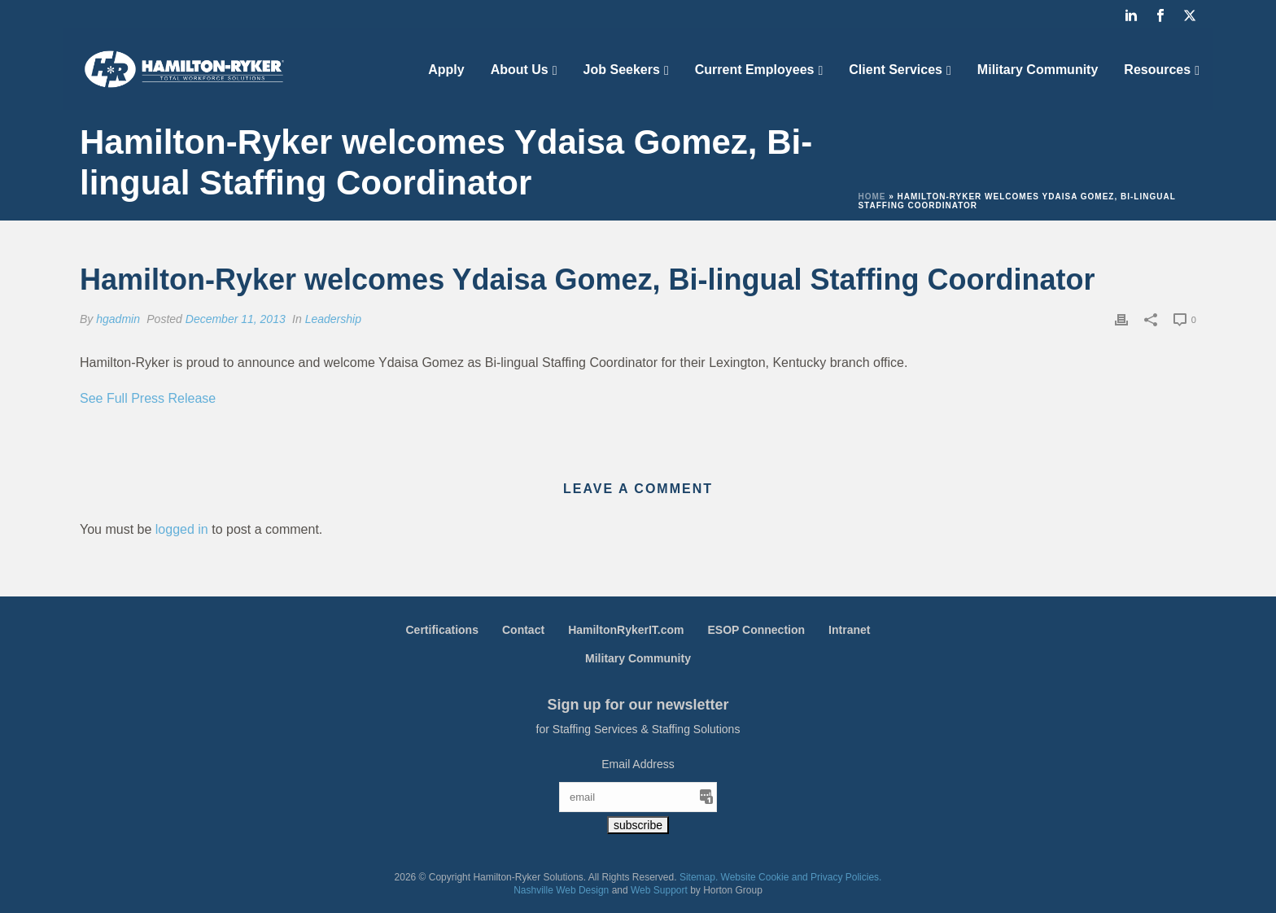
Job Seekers (621, 69)
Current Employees (755, 69)
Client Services (895, 69)
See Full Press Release (148, 398)
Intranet (849, 629)
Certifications (442, 629)
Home (871, 196)
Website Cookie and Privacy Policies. (801, 877)
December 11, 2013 (236, 318)
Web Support (659, 890)
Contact (523, 629)
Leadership (333, 318)
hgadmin (118, 318)
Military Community (1037, 69)
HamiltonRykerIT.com (626, 629)
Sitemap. (699, 877)
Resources (1157, 69)
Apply (446, 69)
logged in (181, 529)
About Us (519, 69)
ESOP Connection (757, 629)
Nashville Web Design (561, 890)
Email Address (637, 764)
